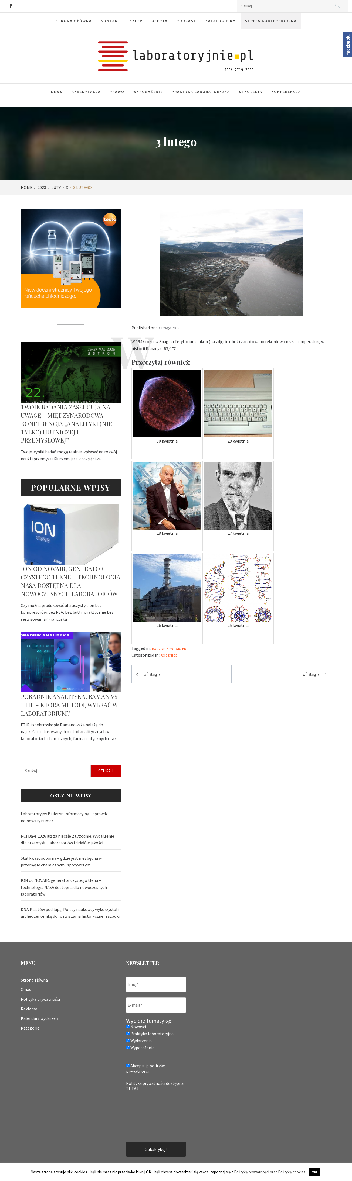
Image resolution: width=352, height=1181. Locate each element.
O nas (26, 989)
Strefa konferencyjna (271, 20)
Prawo (117, 91)
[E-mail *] (156, 1005)
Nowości (136, 1026)
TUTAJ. (132, 1088)
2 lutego (152, 674)
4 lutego (311, 674)
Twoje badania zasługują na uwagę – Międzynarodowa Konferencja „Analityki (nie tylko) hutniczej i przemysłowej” (66, 423)
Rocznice (169, 655)
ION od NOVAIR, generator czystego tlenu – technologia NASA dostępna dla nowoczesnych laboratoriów (70, 581)
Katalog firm (220, 20)
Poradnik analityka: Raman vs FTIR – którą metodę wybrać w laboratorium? (69, 704)
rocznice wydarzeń (169, 649)
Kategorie (30, 1028)
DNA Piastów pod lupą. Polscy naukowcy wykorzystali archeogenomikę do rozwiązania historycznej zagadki (70, 913)
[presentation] (148, 1116)
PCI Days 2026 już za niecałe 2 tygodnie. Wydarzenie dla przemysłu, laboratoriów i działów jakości (67, 839)
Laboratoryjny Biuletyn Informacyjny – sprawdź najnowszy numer (64, 817)
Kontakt (111, 20)
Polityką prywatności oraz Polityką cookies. (270, 1172)
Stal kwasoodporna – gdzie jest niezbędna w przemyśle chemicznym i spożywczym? (61, 861)
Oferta (159, 20)
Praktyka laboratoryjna (201, 91)
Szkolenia (250, 91)
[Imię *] (156, 984)
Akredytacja (86, 91)
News (57, 91)
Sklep (136, 20)
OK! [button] (314, 1172)
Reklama (29, 1008)
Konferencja (286, 91)
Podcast (187, 20)
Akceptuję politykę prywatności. (145, 1068)
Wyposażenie (148, 91)
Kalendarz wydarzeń (39, 1018)
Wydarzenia (139, 1040)
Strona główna (73, 20)
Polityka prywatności (40, 999)
